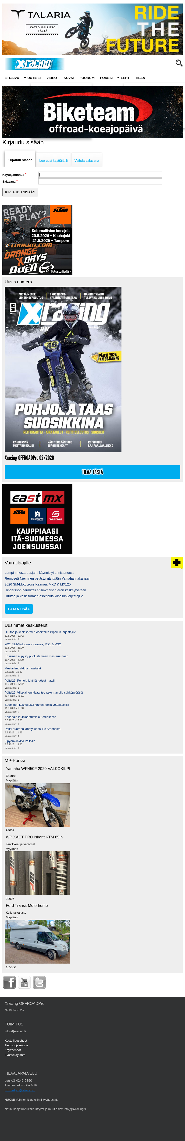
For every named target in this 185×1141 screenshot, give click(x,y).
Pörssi (106, 78)
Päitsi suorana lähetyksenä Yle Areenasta (32, 729)
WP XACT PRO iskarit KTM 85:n (34, 837)
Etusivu (12, 78)
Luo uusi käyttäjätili (53, 160)
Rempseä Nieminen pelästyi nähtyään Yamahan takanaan (47, 578)
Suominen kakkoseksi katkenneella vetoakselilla (37, 704)
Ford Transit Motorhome (27, 905)
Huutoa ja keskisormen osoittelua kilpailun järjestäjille (44, 596)
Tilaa (140, 78)
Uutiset (34, 78)
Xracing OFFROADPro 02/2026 (29, 458)
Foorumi (87, 78)
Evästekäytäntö (15, 1055)
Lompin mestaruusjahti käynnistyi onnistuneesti (39, 572)
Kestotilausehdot (16, 1040)
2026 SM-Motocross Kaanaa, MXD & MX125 (38, 584)
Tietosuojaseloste (16, 1045)
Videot (52, 78)
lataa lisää (19, 609)
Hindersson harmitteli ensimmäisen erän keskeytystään (45, 590)
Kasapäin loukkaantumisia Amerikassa (30, 717)
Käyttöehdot (13, 1050)
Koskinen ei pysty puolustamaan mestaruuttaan (36, 656)
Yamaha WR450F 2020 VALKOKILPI (38, 768)
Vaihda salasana (87, 160)
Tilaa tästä (92, 472)
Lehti (126, 78)
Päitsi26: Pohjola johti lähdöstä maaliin (30, 680)
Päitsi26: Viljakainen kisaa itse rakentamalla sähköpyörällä (44, 692)
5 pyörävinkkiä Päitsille (20, 741)
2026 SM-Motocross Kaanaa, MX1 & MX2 (33, 644)
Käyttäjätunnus (13, 174)
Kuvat (69, 78)
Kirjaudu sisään (19, 160)
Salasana (8, 181)
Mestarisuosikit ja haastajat (23, 668)
